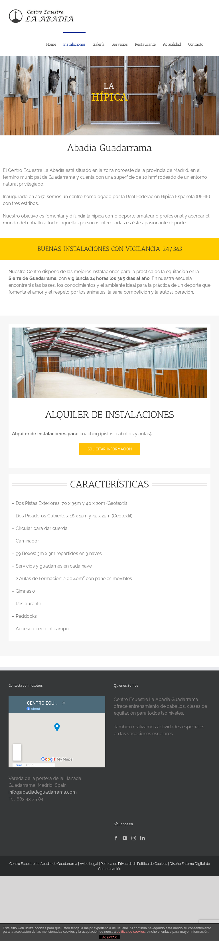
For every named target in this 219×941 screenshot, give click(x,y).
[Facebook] (116, 838)
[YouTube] (125, 838)
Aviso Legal (89, 864)
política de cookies (131, 932)
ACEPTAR (109, 937)
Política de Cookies (152, 864)
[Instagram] (133, 838)
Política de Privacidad (118, 864)
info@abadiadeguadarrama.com (43, 792)
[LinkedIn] (142, 838)
